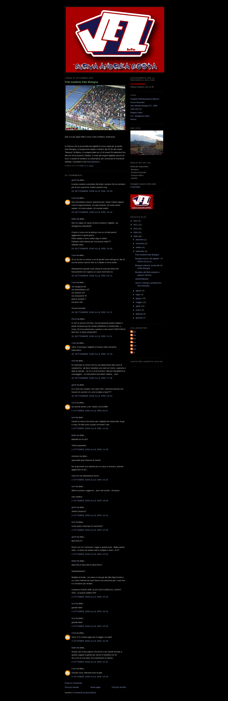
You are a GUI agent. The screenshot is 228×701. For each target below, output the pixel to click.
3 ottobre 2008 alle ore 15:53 (90, 554)
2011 (135, 225)
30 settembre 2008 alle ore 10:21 (92, 312)
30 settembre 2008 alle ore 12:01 (92, 336)
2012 (135, 221)
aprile (138, 306)
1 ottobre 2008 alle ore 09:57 (90, 411)
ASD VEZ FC (136, 109)
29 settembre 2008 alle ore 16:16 (92, 212)
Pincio (74, 319)
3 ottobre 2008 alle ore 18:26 (90, 611)
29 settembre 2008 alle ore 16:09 (92, 191)
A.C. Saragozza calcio (139, 116)
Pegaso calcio (136, 112)
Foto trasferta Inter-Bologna (147, 255)
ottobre (139, 247)
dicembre (140, 239)
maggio (139, 302)
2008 (135, 236)
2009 (135, 232)
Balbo (74, 219)
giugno (139, 298)
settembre (140, 251)
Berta (133, 335)
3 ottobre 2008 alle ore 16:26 (90, 597)
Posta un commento (73, 683)
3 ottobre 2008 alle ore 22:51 (90, 662)
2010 (135, 228)
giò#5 (74, 180)
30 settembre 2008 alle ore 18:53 (92, 396)
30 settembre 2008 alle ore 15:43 (92, 354)
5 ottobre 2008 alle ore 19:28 (90, 676)
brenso (133, 119)
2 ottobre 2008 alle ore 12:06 (90, 449)
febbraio (139, 314)
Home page (95, 687)
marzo (139, 310)
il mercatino (135, 187)
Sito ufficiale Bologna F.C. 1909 (143, 106)
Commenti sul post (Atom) (84, 692)
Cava (74, 198)
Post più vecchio (119, 687)
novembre (140, 243)
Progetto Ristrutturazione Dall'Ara (144, 99)
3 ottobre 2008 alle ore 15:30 (90, 530)
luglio (138, 294)
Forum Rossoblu (137, 102)
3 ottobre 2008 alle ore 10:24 (90, 515)
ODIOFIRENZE (141, 279)
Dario (133, 342)
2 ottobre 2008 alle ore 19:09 (90, 500)
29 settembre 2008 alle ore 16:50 (92, 248)
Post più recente (72, 687)
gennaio (139, 318)
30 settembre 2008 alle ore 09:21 (92, 276)
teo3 (73, 361)
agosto (139, 290)
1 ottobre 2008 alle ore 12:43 (90, 428)
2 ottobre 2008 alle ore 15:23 (90, 480)
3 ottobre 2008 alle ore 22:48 (90, 641)
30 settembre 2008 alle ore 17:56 (92, 378)
